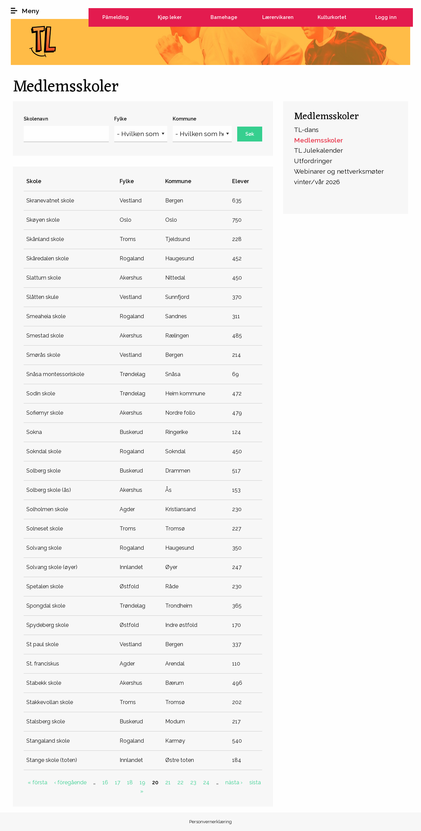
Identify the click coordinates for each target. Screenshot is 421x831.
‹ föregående (70, 782)
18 (130, 782)
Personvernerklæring (210, 821)
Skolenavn (36, 119)
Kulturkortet (332, 17)
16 (105, 782)
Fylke (120, 119)
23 (193, 782)
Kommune (184, 119)
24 (206, 782)
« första (37, 782)
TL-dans (306, 129)
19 (142, 782)
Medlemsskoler (326, 116)
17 (117, 782)
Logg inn (386, 17)
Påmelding (115, 17)
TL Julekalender (318, 150)
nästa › (234, 782)
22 (180, 782)
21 (168, 782)
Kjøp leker (169, 17)
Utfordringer (313, 161)
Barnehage (223, 17)
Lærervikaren (278, 17)
